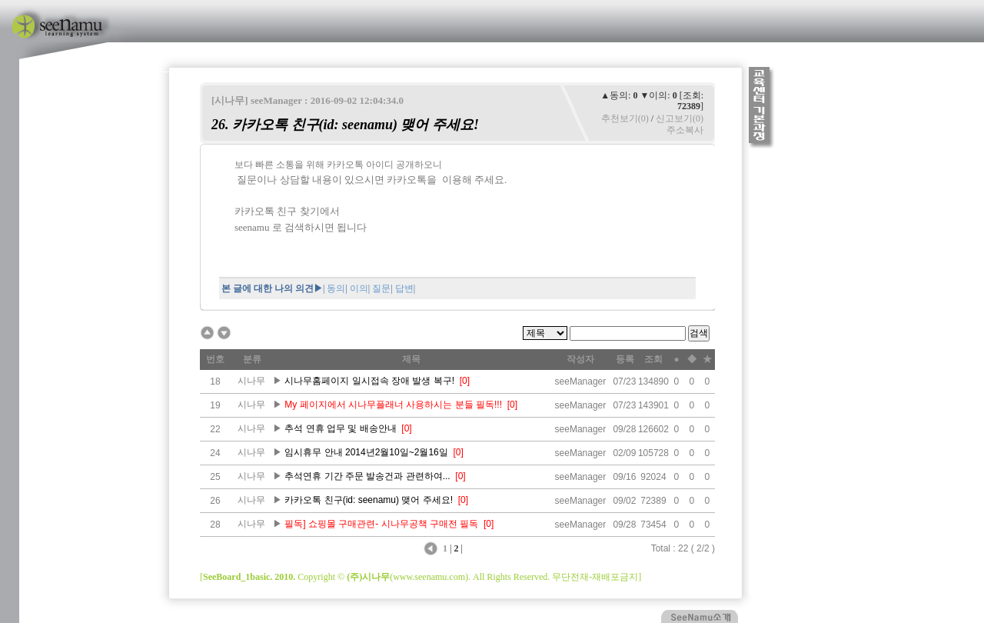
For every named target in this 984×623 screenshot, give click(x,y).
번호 (215, 359)
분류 (252, 359)
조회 (653, 359)
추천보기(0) (625, 118)
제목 (411, 359)
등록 (625, 359)
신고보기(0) (679, 118)
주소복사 (685, 130)
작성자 (580, 359)
